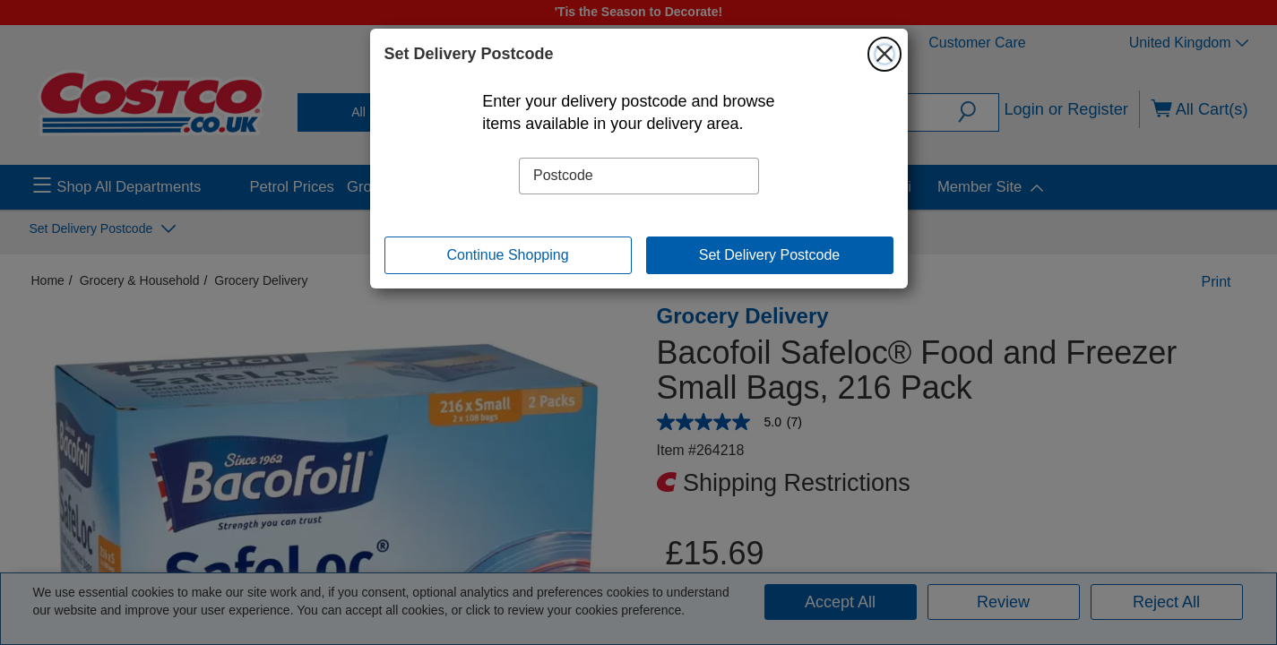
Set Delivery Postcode (769, 254)
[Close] (884, 54)
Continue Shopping (507, 254)
